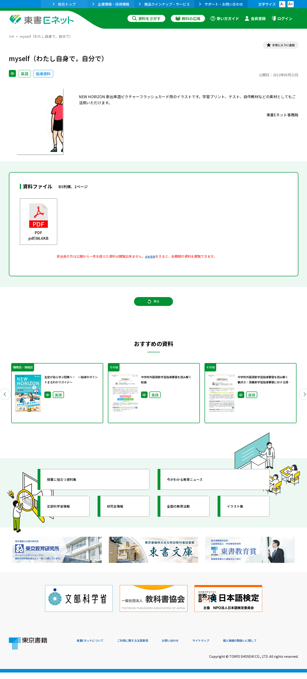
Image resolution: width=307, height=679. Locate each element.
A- (282, 4)
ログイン (281, 18)
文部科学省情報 (64, 518)
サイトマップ (228, 647)
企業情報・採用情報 (110, 4)
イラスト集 (240, 518)
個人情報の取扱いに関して (276, 647)
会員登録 (255, 18)
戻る (153, 308)
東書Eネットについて (95, 647)
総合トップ (64, 4)
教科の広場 (188, 18)
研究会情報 (120, 518)
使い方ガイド (225, 18)
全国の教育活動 (184, 518)
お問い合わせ (192, 647)
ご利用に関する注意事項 (146, 647)
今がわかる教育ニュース (193, 491)
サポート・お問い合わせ (221, 4)
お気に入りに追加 (278, 46)
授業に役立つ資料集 (69, 491)
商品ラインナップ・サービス (164, 4)
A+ (290, 4)
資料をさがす (146, 18)
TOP (12, 36)
